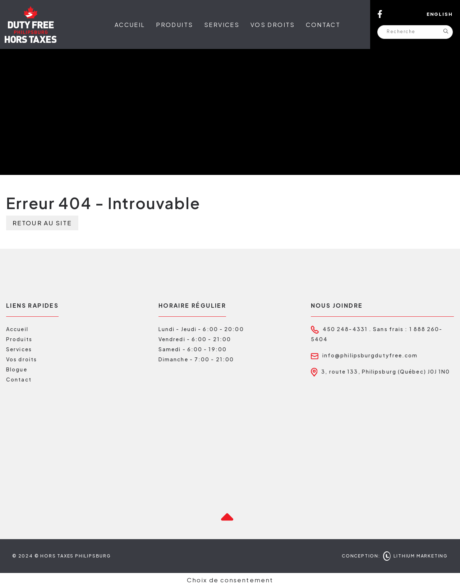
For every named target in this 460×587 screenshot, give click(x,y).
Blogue (16, 369)
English (440, 14)
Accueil (130, 24)
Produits (174, 24)
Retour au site (42, 223)
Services (221, 24)
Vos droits (272, 24)
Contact (323, 24)
